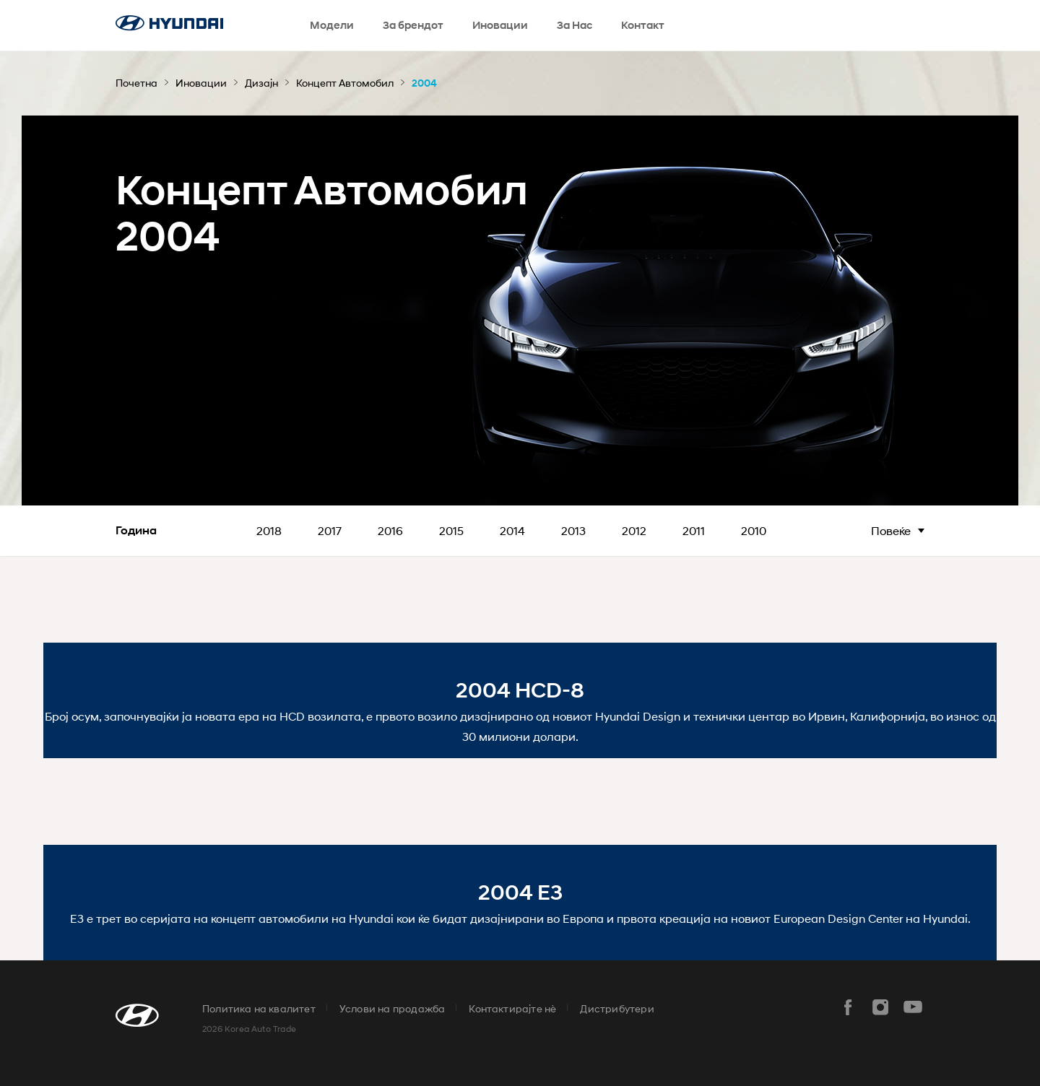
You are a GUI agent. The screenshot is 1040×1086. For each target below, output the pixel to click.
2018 (269, 530)
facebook (848, 1007)
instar (880, 1007)
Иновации (500, 25)
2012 (634, 530)
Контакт (642, 25)
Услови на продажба (392, 1008)
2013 (573, 530)
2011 (693, 530)
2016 (390, 530)
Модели (332, 25)
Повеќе (891, 530)
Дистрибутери (617, 1008)
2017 (330, 530)
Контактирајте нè (512, 1008)
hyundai (169, 23)
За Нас (574, 25)
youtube (913, 1007)
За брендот (413, 25)
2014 (512, 530)
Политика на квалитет (259, 1008)
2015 (451, 530)
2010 (753, 530)
